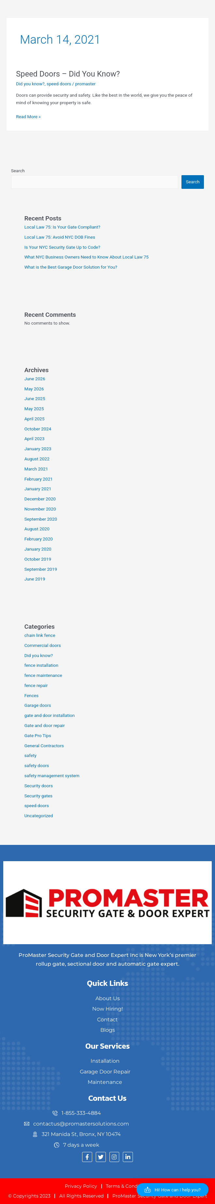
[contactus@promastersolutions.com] (77, 1124)
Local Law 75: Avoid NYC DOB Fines (59, 237)
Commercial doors (42, 645)
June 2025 (34, 398)
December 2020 (40, 498)
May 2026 (34, 388)
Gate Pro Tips (37, 735)
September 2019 (40, 569)
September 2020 (40, 519)
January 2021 (37, 488)
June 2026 (34, 378)
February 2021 (38, 479)
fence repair (36, 685)
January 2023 (37, 448)
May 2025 (34, 408)
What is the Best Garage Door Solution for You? (70, 267)
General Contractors (44, 745)
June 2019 (34, 578)
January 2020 (37, 549)
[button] (172, 1189)
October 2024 (37, 428)
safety (30, 755)
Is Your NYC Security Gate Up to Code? (62, 247)
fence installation (41, 665)
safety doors (36, 765)
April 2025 (34, 418)
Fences (31, 695)
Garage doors (37, 705)
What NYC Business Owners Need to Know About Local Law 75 (86, 256)
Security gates (38, 795)
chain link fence (39, 635)
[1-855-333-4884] (77, 1113)
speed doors (59, 83)
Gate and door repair (44, 725)
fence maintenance (43, 675)
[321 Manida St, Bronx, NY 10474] (77, 1134)
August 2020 (37, 528)
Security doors (38, 785)
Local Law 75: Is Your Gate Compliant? (62, 227)
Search (18, 170)
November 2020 (40, 508)
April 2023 (34, 438)
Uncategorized (38, 815)
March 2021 (36, 468)
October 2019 (37, 559)
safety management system (51, 775)
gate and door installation (49, 715)
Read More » (28, 116)
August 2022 (37, 458)
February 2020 (38, 538)
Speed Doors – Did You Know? (68, 73)
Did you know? (30, 83)
